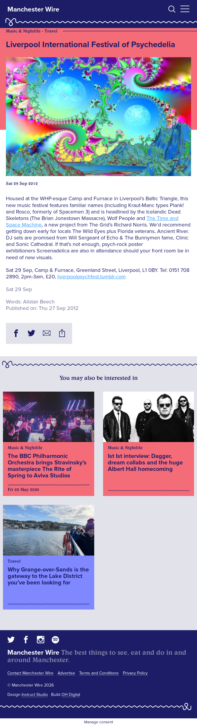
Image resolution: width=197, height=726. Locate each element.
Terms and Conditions (99, 673)
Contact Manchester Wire (30, 673)
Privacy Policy (135, 673)
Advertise (66, 673)
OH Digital (70, 694)
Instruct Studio (35, 694)
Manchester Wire (33, 9)
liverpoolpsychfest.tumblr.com (91, 276)
